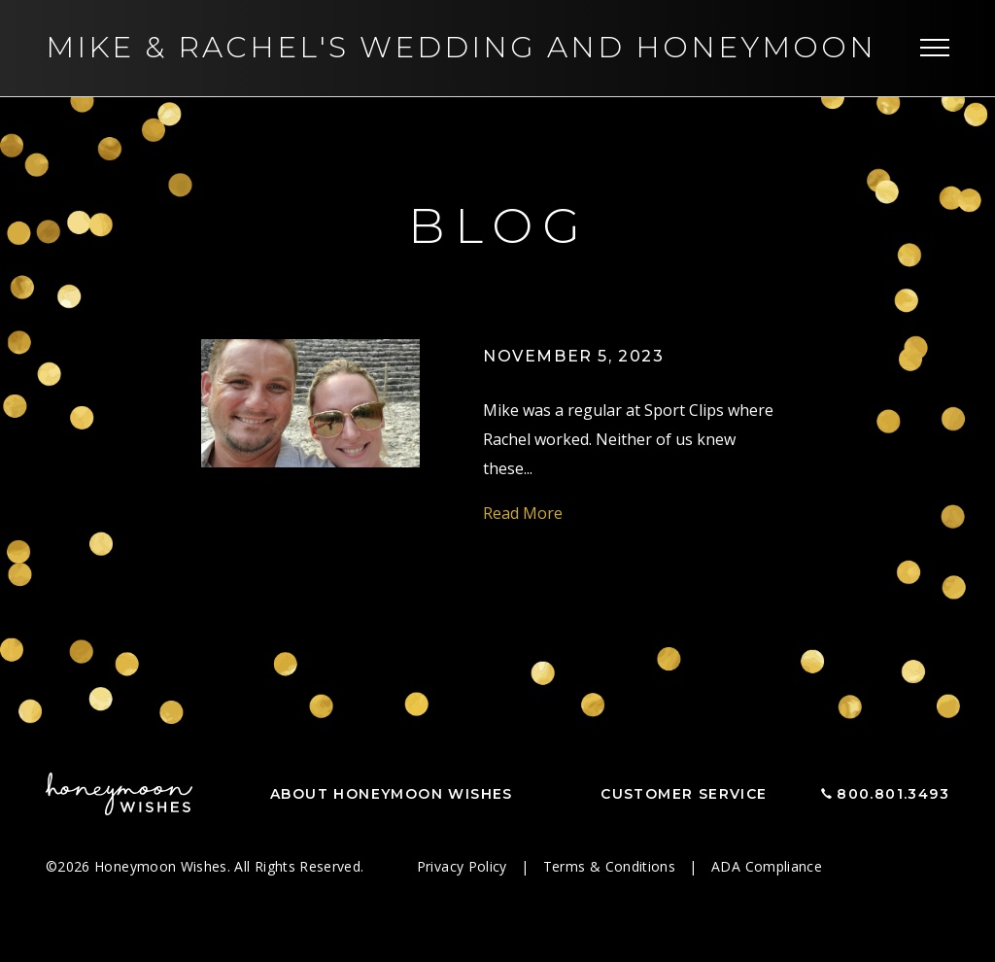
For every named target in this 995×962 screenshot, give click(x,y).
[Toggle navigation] (934, 48)
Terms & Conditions (611, 866)
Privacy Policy (464, 866)
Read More (523, 513)
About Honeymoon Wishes (391, 794)
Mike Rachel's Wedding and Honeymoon (461, 47)
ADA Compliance (766, 866)
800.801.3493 (893, 794)
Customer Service (683, 794)
